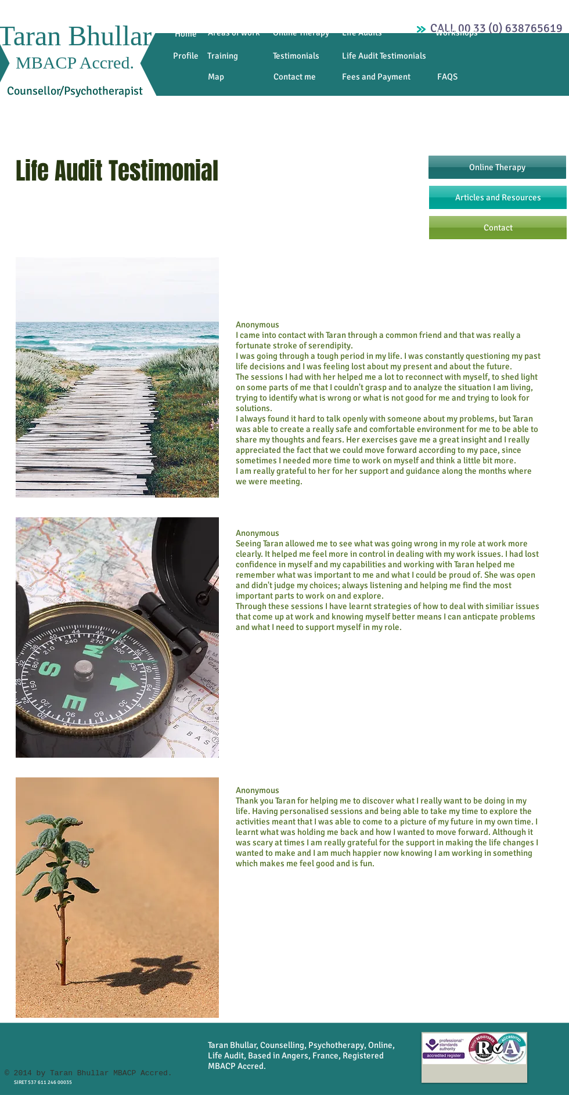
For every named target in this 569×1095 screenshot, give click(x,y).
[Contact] (498, 227)
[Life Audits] (362, 33)
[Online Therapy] (301, 33)
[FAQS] (447, 77)
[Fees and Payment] (376, 77)
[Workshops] (456, 33)
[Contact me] (294, 77)
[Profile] (186, 56)
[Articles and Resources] (498, 197)
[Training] (222, 56)
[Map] (216, 77)
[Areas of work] (234, 33)
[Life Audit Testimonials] (384, 56)
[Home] (186, 34)
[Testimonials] (296, 56)
